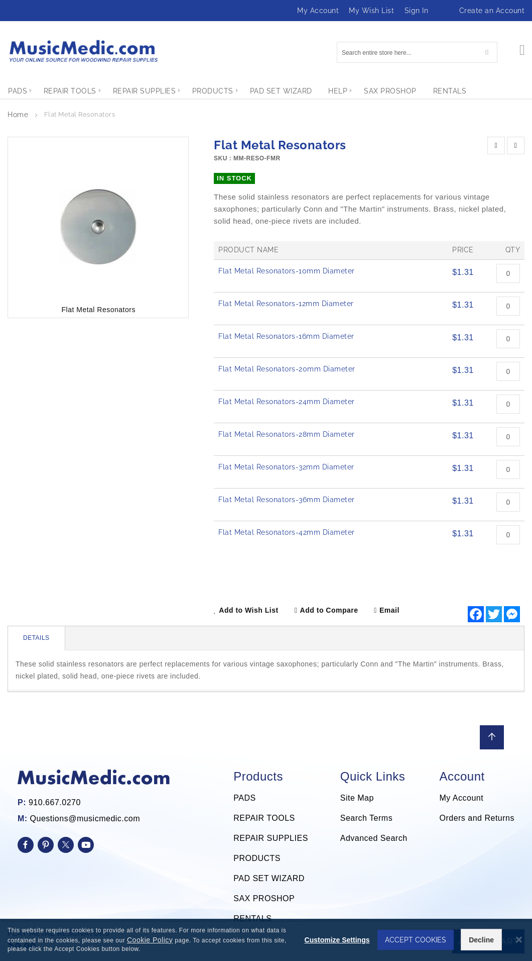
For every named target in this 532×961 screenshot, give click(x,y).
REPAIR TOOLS (264, 818)
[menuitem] (17, 91)
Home (18, 115)
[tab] (36, 638)
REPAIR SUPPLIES (270, 838)
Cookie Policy (156, 940)
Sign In (417, 11)
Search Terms (366, 818)
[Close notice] (519, 939)
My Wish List (371, 11)
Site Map (357, 798)
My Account (318, 11)
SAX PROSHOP (264, 898)
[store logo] (83, 51)
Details (36, 637)
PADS (244, 798)
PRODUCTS (257, 858)
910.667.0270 (55, 802)
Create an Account (492, 11)
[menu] (266, 91)
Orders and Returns (476, 818)
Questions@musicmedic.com (85, 818)
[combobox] (417, 52)
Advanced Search (374, 838)
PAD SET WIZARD (269, 878)
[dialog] (266, 940)
